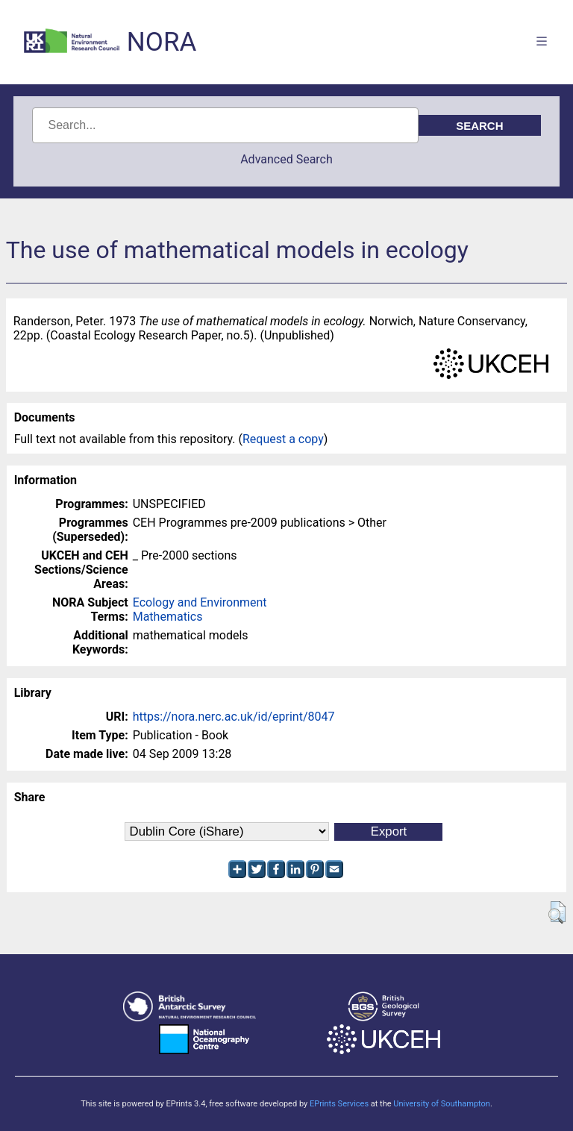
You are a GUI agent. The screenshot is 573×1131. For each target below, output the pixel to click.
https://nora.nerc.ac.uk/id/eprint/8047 (234, 716)
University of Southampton (441, 1104)
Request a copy (283, 439)
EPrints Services (339, 1104)
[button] (557, 912)
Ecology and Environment (200, 602)
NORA (161, 42)
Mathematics (168, 617)
